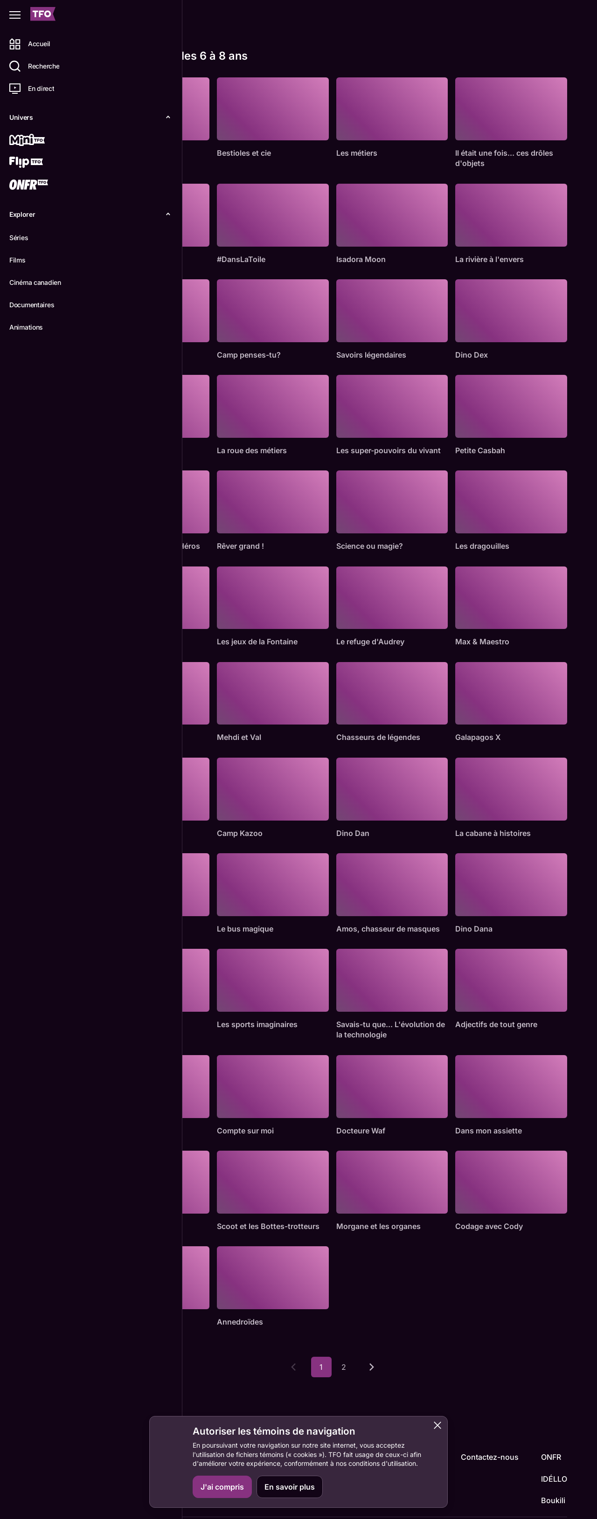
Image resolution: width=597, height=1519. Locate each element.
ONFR (551, 1428)
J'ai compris (222, 1486)
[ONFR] (40, 185)
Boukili (553, 1471)
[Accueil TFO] (43, 15)
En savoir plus (289, 1486)
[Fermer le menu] (15, 15)
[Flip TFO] (40, 163)
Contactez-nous (490, 1428)
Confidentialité (546, 1503)
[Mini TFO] (40, 140)
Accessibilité (495, 1503)
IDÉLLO (554, 1449)
